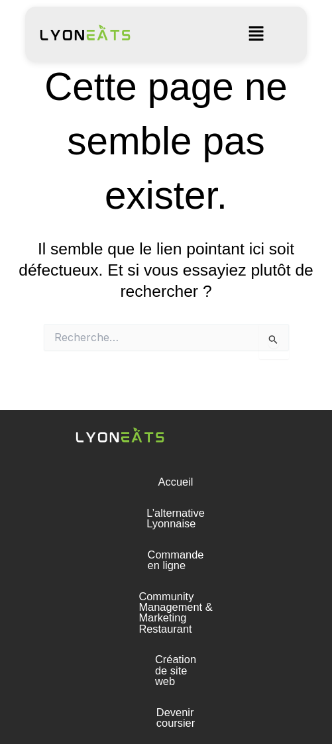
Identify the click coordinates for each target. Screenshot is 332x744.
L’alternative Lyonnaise (166, 513)
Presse (166, 666)
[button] (256, 34)
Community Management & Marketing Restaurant (165, 574)
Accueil (166, 482)
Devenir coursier (166, 636)
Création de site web (166, 605)
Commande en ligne (166, 543)
